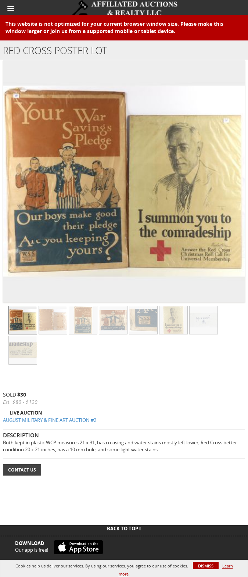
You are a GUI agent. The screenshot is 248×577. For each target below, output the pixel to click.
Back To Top (124, 528)
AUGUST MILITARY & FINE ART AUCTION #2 (49, 420)
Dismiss (205, 566)
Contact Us (22, 470)
